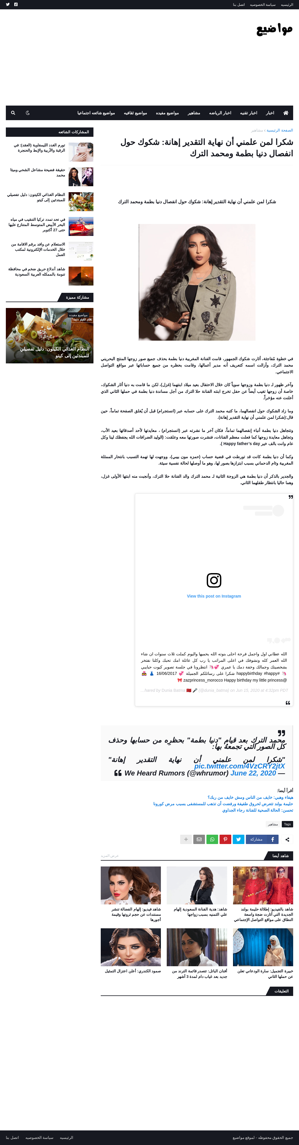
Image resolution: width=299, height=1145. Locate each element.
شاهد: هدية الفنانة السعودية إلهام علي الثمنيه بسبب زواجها (200, 912)
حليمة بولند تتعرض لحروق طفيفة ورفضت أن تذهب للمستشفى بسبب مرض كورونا (223, 803)
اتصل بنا (238, 5)
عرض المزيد (110, 856)
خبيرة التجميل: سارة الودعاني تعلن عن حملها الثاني (265, 973)
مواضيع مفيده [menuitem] (167, 113)
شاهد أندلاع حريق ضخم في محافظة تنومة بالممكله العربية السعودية (36, 271)
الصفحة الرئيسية (280, 130)
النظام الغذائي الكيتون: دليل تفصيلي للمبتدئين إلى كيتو (36, 197)
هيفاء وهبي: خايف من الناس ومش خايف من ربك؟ (250, 797)
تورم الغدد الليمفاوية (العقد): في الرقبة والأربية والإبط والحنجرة (39, 148)
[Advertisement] (112, 57)
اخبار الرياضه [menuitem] (220, 113)
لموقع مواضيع (244, 1137)
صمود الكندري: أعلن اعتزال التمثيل (133, 971)
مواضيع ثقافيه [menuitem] (135, 113)
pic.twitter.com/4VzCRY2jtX (239, 766)
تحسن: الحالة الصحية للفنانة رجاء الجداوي (257, 810)
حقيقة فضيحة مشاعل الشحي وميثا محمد (37, 172)
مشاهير (257, 130)
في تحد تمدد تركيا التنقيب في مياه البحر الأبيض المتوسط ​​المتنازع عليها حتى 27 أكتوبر (36, 224)
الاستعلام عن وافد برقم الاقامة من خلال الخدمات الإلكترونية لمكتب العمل (38, 249)
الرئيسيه (287, 5)
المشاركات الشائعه (73, 132)
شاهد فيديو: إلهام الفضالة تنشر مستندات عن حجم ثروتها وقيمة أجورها (136, 914)
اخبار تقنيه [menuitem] (248, 113)
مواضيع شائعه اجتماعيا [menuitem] (96, 113)
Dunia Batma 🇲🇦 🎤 (180, 690)
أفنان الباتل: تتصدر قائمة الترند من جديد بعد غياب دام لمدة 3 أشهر (199, 973)
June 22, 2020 (253, 773)
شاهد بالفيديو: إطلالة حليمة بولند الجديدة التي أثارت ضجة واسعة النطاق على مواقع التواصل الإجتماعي (263, 914)
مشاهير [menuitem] (194, 113)
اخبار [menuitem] (270, 113)
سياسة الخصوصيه (263, 5)
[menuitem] (286, 113)
